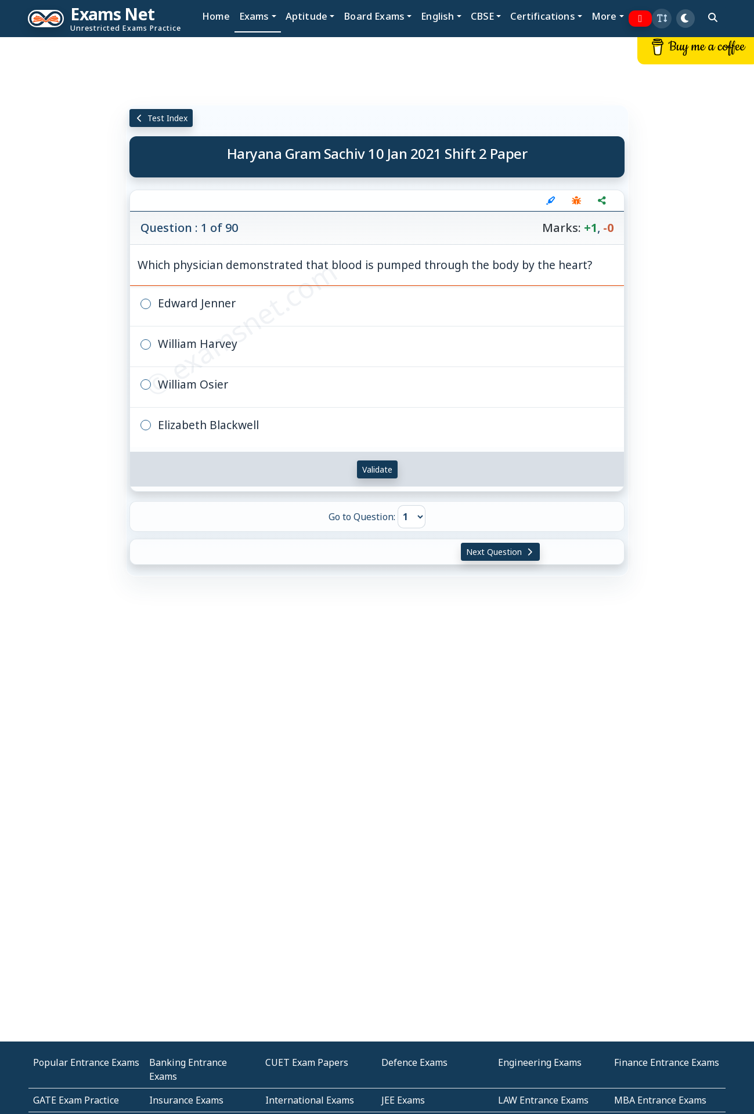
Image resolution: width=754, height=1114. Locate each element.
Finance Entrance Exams (666, 1062)
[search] (712, 17)
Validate (377, 469)
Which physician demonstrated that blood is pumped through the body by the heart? (365, 265)
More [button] (604, 16)
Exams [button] (254, 16)
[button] (662, 18)
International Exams (309, 1100)
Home (216, 16)
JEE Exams (403, 1100)
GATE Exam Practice (76, 1100)
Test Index (161, 118)
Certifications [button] (542, 16)
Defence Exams (414, 1062)
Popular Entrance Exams (86, 1062)
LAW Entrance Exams (543, 1100)
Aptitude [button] (306, 16)
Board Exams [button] (374, 16)
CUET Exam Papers (306, 1062)
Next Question (500, 551)
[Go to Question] (411, 516)
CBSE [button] (483, 16)
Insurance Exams (186, 1100)
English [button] (437, 16)
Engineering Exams (540, 1062)
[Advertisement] (62, 213)
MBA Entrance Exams (660, 1100)
